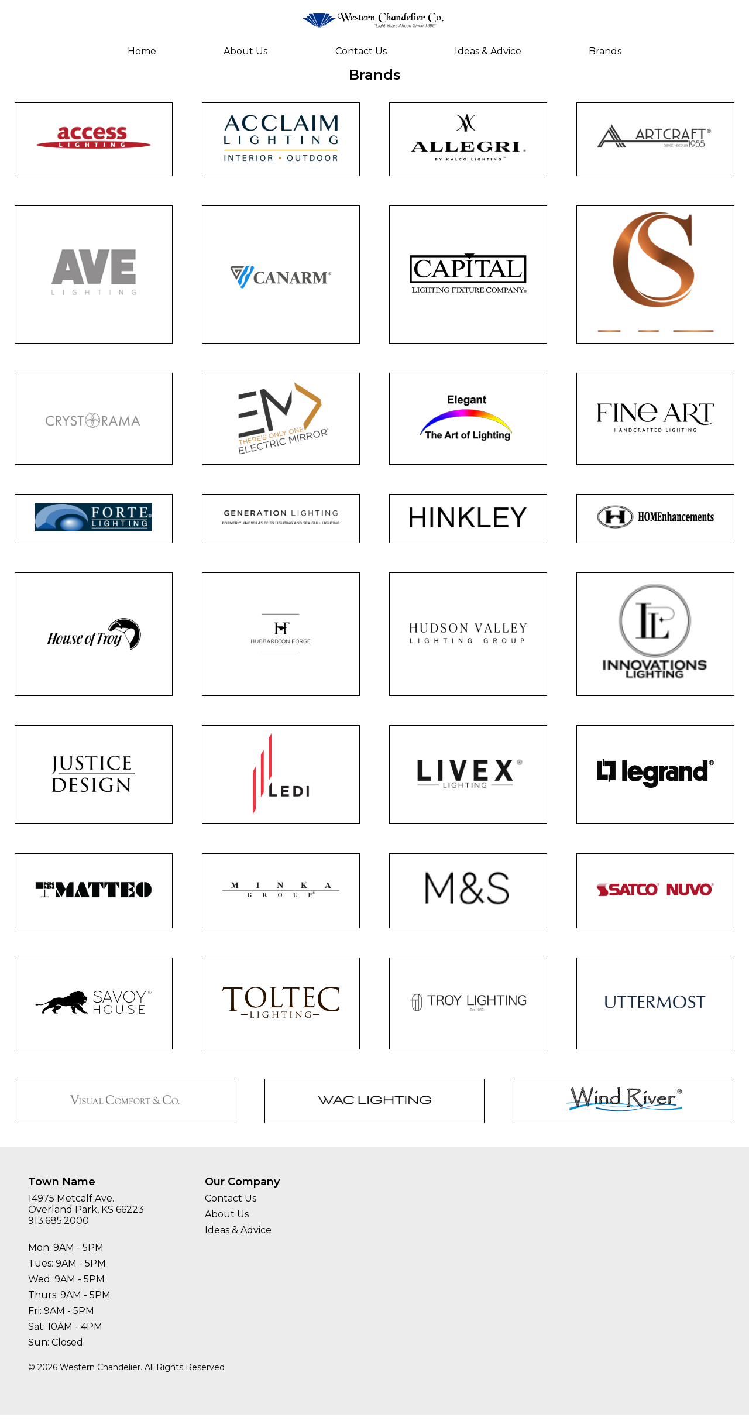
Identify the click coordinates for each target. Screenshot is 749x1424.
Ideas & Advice (488, 51)
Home (142, 51)
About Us (245, 51)
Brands (605, 51)
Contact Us (361, 51)
